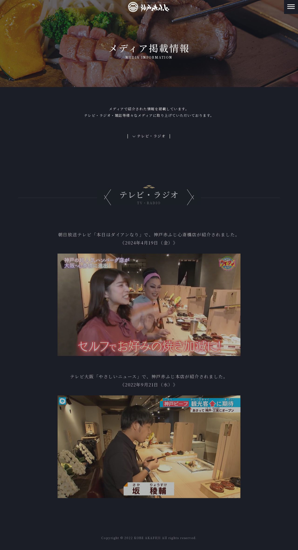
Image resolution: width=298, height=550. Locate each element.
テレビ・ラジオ (151, 136)
